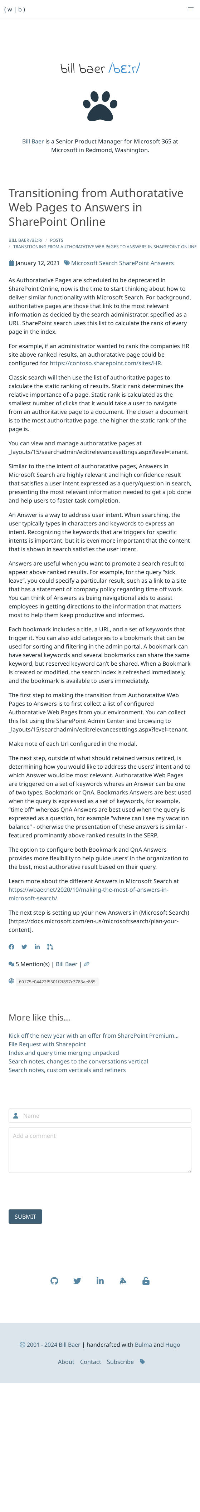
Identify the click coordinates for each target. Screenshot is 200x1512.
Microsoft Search (94, 263)
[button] (190, 9)
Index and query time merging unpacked (64, 1053)
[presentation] (63, 1191)
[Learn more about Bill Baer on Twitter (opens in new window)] (77, 1284)
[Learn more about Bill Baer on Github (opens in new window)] (54, 1284)
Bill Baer (33, 141)
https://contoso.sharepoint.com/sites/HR (105, 363)
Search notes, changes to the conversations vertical (78, 1061)
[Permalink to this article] (87, 964)
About (66, 1362)
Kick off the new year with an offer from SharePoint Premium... (94, 1035)
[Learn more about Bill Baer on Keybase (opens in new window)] (123, 1284)
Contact (90, 1362)
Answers (162, 263)
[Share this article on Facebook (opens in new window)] (12, 947)
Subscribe (120, 1362)
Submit (25, 1216)
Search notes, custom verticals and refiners (67, 1070)
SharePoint (134, 263)
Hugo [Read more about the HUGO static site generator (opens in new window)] (172, 1345)
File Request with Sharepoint (47, 1044)
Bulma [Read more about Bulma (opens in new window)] (143, 1345)
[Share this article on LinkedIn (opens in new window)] (38, 947)
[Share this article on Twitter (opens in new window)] (25, 947)
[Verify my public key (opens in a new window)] (146, 1284)
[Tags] (143, 1362)
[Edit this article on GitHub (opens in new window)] (50, 947)
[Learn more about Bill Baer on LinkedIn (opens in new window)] (100, 1284)
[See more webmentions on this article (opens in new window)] (12, 964)
